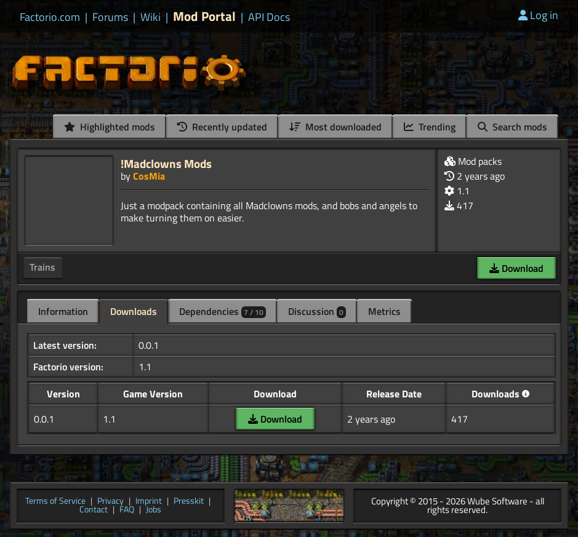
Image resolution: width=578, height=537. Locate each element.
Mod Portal (204, 16)
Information (63, 311)
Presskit (189, 501)
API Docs (269, 17)
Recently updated (222, 126)
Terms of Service (55, 501)
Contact (93, 510)
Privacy (110, 501)
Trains (42, 267)
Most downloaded (335, 126)
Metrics (384, 311)
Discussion (317, 311)
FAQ (126, 510)
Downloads (133, 311)
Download (516, 268)
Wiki (150, 17)
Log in (538, 15)
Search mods (512, 126)
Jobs (153, 510)
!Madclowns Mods (166, 163)
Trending (430, 126)
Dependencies (222, 311)
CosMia (149, 176)
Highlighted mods (109, 126)
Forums (110, 17)
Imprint (148, 501)
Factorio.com (50, 17)
